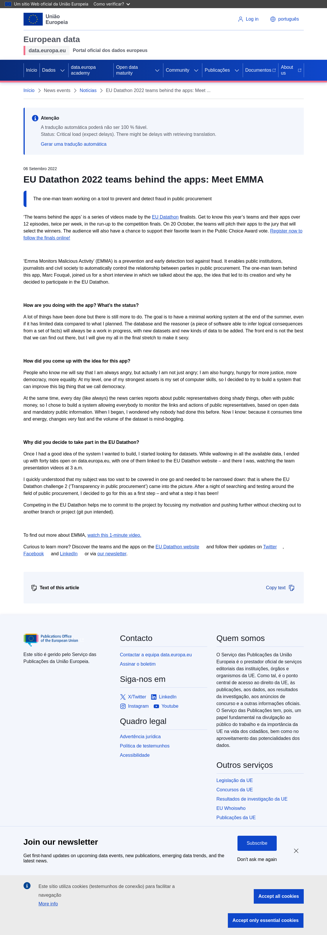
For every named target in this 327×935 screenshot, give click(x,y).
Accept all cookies (278, 896)
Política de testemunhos (145, 745)
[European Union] (46, 19)
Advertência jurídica (140, 736)
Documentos (260, 70)
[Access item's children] (62, 70)
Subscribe (257, 843)
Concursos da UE (235, 789)
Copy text (280, 587)
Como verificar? (112, 3)
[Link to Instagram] (134, 706)
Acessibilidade (135, 755)
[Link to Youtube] (165, 706)
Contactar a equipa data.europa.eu (156, 654)
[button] (284, 19)
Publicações (217, 70)
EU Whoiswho (231, 808)
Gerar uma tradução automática (74, 144)
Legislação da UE (235, 780)
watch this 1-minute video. (114, 535)
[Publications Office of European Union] (67, 640)
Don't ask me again (257, 859)
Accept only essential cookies (266, 920)
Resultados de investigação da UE (252, 799)
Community (177, 70)
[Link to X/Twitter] (133, 696)
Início (31, 70)
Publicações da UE (236, 817)
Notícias (88, 90)
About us (291, 70)
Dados (49, 70)
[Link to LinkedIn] (164, 696)
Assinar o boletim (138, 664)
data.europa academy (83, 70)
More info (48, 903)
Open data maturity (127, 70)
